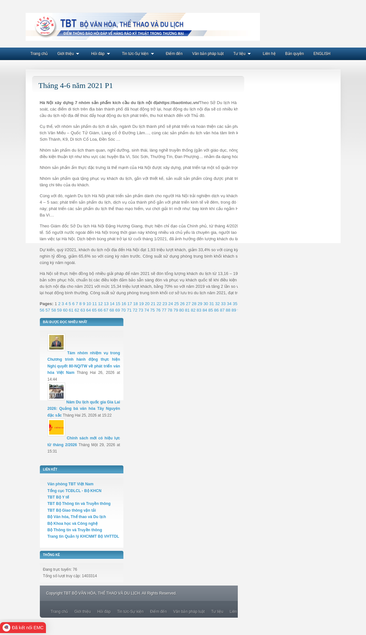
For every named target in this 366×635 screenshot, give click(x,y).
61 (71, 310)
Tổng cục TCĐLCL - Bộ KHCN (75, 491)
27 (188, 303)
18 (135, 303)
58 (53, 310)
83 (199, 310)
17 (129, 303)
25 (176, 303)
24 (170, 303)
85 (210, 310)
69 (117, 310)
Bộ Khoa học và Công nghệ (73, 523)
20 (147, 303)
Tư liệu (243, 53)
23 (165, 303)
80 (181, 310)
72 (135, 310)
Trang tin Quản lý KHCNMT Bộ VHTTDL (83, 536)
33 (223, 303)
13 (106, 303)
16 (123, 303)
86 (216, 310)
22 (158, 303)
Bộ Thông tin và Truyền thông (75, 530)
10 (88, 303)
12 (100, 303)
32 (217, 303)
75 (152, 310)
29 (200, 303)
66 (100, 310)
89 (234, 310)
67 (106, 310)
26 (182, 303)
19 (141, 303)
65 (94, 310)
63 (82, 310)
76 (158, 310)
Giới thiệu (69, 53)
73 (140, 310)
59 (59, 310)
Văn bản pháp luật (208, 53)
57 (48, 310)
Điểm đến (174, 53)
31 (211, 303)
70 (123, 310)
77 (164, 310)
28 (194, 303)
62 (77, 310)
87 (222, 310)
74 (146, 310)
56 (42, 310)
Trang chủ (39, 53)
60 (65, 310)
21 (153, 303)
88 (228, 310)
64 (88, 310)
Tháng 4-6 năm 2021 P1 (76, 85)
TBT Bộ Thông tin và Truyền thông (79, 503)
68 (112, 310)
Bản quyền (294, 53)
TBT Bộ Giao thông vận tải (72, 510)
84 (204, 310)
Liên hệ (269, 53)
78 (170, 310)
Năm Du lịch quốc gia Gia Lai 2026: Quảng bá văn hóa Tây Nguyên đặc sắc (84, 409)
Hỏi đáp (101, 53)
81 (187, 310)
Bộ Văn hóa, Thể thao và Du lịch (77, 517)
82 (193, 310)
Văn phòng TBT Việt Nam (71, 484)
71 (129, 310)
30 (205, 303)
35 (235, 303)
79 (176, 310)
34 (229, 303)
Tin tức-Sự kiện (139, 53)
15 (118, 303)
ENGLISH (322, 53)
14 (112, 303)
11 (94, 303)
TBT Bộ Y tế (58, 497)
